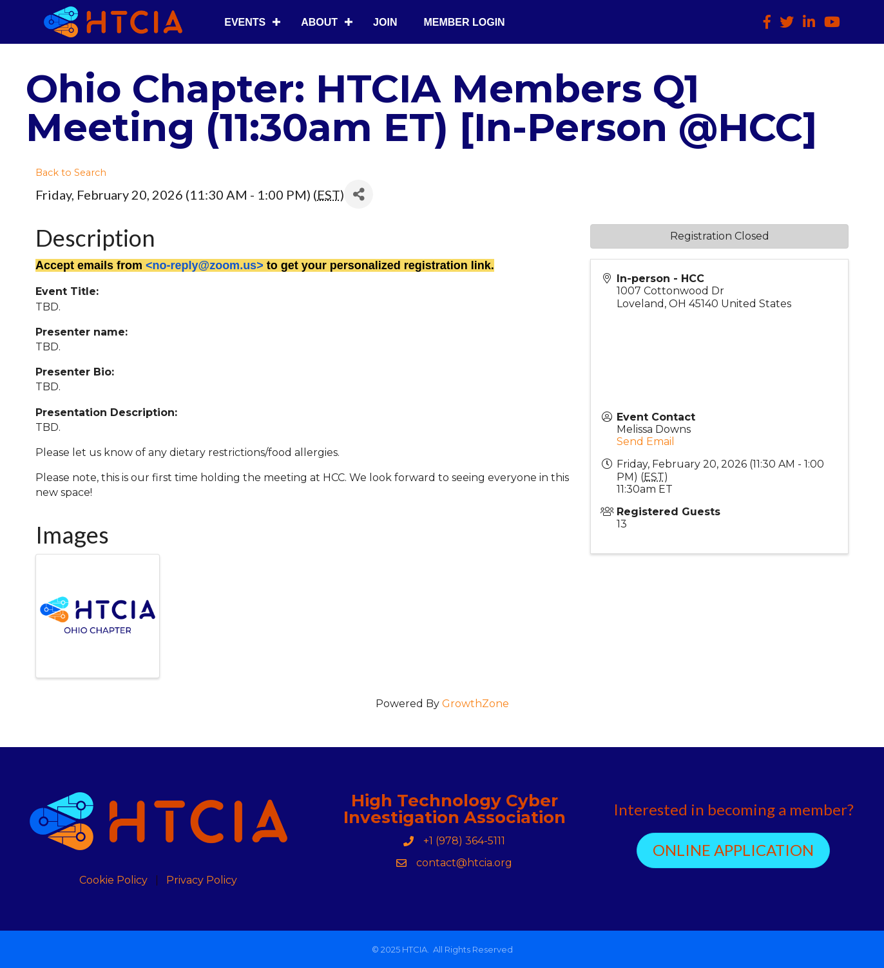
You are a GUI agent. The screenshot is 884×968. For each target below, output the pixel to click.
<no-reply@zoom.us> (205, 265)
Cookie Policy (113, 880)
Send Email (646, 441)
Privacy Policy (201, 880)
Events (244, 22)
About (319, 22)
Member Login (463, 22)
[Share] (358, 194)
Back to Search (70, 172)
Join (385, 22)
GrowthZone (475, 704)
